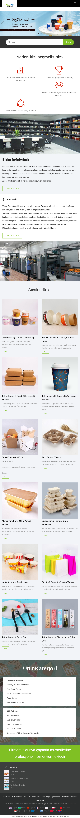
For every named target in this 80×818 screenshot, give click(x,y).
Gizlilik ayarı (71, 804)
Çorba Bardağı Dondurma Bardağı (18, 337)
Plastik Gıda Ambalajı (15, 702)
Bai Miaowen (65, 808)
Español (31, 808)
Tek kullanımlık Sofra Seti (14, 637)
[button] (38, 33)
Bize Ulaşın (46, 797)
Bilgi (38, 797)
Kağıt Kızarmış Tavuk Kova (15, 582)
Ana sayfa (6, 797)
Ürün (24, 797)
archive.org (65, 816)
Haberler (32, 797)
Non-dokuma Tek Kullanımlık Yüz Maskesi (23, 733)
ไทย (48, 808)
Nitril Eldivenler (12, 711)
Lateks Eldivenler (13, 720)
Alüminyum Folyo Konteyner (17, 685)
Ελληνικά (44, 811)
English (13, 808)
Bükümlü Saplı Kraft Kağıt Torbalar (58, 582)
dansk (53, 811)
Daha (12, 774)
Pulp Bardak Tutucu (51, 457)
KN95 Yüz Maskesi (14, 724)
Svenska (35, 811)
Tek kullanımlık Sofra (17, 785)
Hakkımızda (16, 797)
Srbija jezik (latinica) (22, 811)
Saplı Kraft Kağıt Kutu (12, 457)
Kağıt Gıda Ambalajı (14, 680)
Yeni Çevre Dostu (13, 689)
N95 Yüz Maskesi (13, 729)
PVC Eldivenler (12, 716)
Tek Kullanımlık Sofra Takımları (18, 694)
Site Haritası (40, 800)
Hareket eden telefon (69, 797)
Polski (55, 808)
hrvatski (62, 811)
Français (40, 808)
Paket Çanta (11, 698)
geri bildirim (56, 797)
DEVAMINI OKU (12, 188)
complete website (52, 816)
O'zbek (21, 808)
